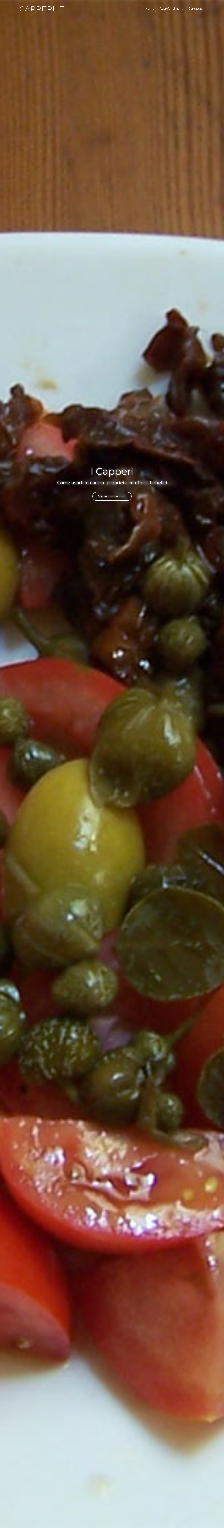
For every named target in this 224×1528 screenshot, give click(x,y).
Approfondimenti (171, 8)
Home (149, 8)
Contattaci (195, 8)
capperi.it (42, 8)
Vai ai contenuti (112, 496)
